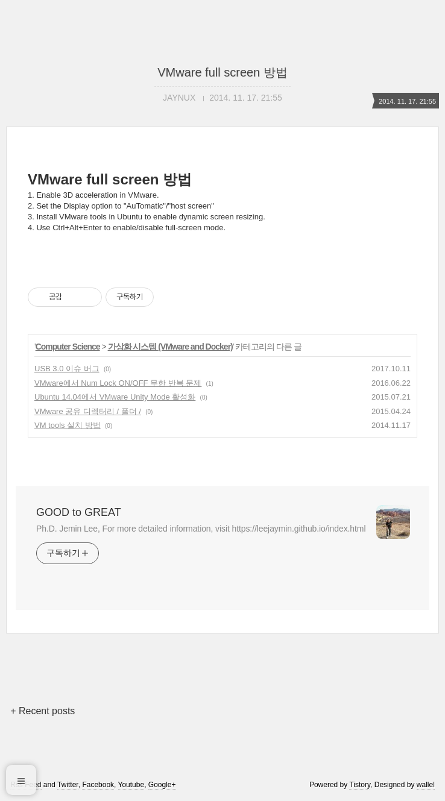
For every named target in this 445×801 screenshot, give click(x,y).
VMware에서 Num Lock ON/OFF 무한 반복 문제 (117, 383)
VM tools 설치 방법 (67, 425)
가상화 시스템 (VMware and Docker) (170, 346)
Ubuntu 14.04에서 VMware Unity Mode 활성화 (114, 396)
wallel (426, 785)
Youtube (131, 785)
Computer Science (68, 346)
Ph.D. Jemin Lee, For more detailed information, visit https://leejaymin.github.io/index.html (200, 528)
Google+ (162, 785)
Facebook (98, 785)
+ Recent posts (42, 711)
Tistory (359, 785)
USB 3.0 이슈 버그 (66, 368)
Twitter (67, 785)
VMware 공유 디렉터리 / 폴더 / (87, 411)
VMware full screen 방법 (222, 72)
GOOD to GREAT (78, 512)
